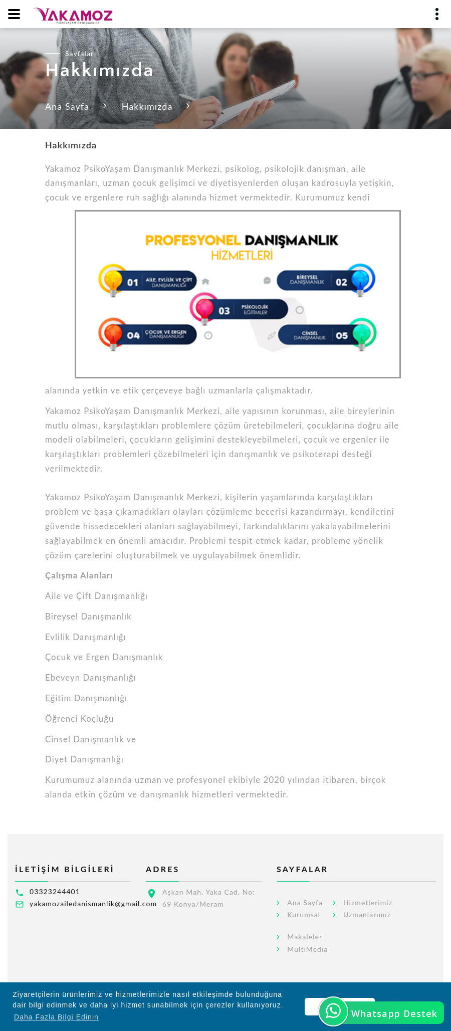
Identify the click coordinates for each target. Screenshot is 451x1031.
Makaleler (304, 937)
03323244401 (55, 891)
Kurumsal (303, 915)
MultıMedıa (307, 949)
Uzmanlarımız (367, 915)
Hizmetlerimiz (367, 903)
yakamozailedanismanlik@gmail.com (93, 903)
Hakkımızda (147, 106)
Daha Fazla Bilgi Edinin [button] (56, 1017)
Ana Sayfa (67, 106)
